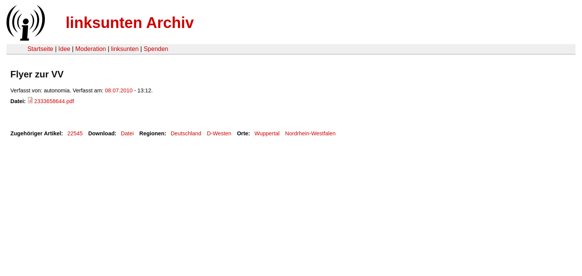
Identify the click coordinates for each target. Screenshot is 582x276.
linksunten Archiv (130, 22)
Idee (64, 49)
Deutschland (186, 133)
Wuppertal (266, 133)
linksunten (124, 49)
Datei (127, 133)
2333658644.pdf (54, 101)
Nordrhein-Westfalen (310, 133)
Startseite (40, 49)
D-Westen (219, 133)
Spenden (155, 49)
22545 (75, 133)
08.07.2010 (118, 90)
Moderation (90, 49)
